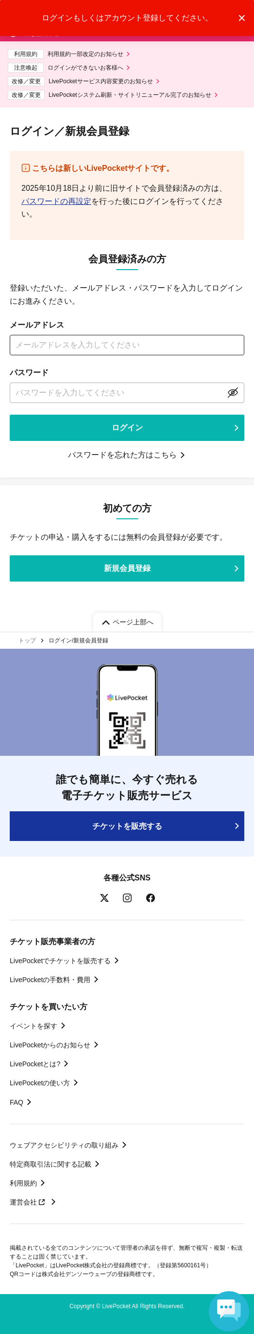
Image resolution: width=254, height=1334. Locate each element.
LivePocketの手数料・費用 (50, 980)
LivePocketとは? (35, 1064)
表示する (232, 393)
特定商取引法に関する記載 (50, 1164)
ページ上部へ (133, 622)
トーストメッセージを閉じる (241, 18)
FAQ (16, 1102)
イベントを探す (33, 1026)
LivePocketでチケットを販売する (60, 961)
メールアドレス (37, 325)
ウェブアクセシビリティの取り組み (64, 1145)
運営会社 (29, 1202)
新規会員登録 (127, 568)
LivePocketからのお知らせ (50, 1045)
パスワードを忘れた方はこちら (122, 455)
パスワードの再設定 (56, 201)
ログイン (127, 427)
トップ (27, 640)
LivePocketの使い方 (40, 1083)
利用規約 (23, 1183)
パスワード (29, 372)
